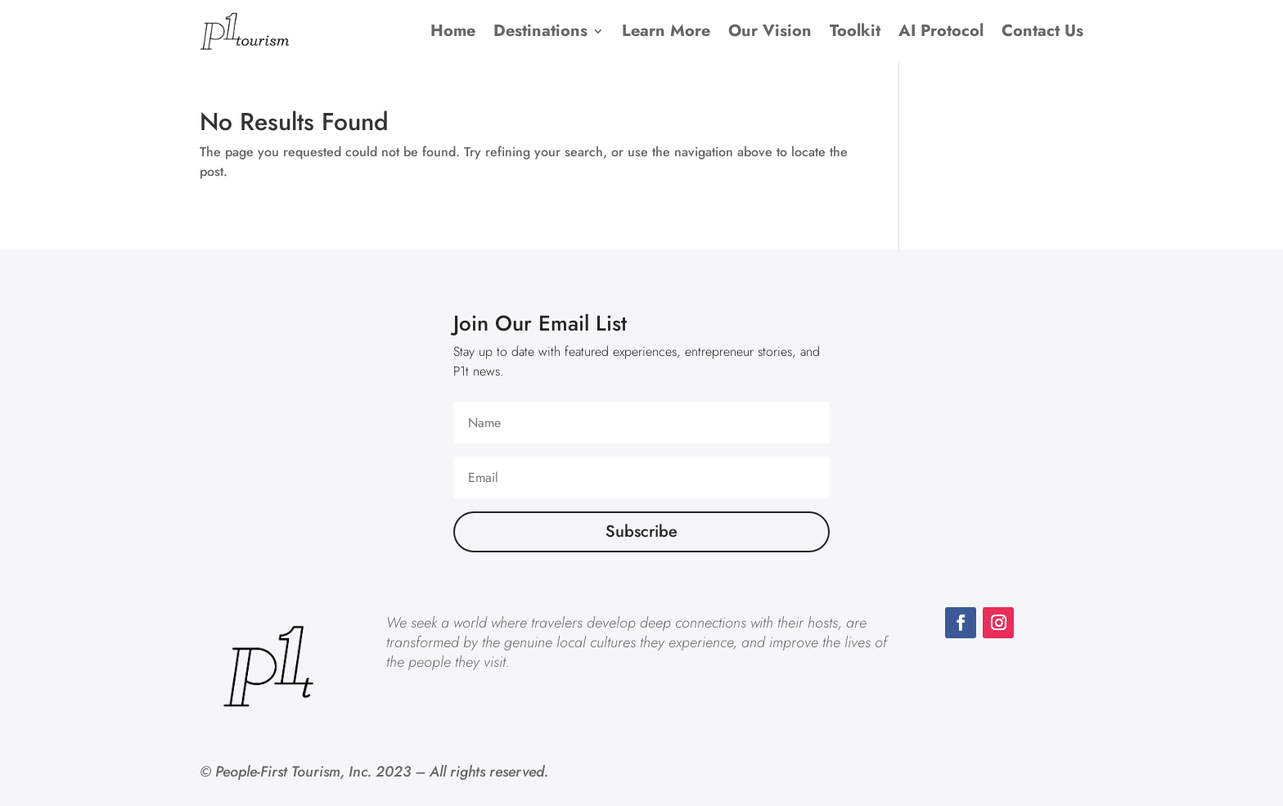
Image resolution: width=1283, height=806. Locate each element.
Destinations (540, 31)
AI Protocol (941, 31)
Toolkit (855, 31)
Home (452, 31)
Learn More (666, 31)
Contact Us (1042, 31)
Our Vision (770, 31)
